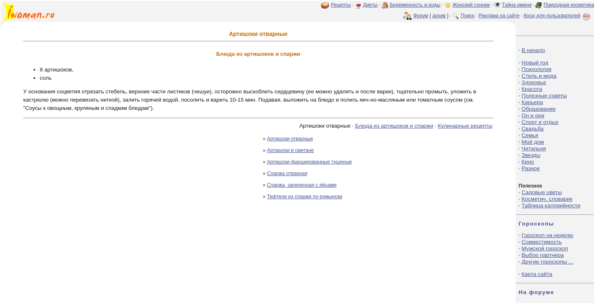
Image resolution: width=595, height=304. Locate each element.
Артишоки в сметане (290, 150)
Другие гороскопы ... (547, 262)
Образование (538, 109)
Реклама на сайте (499, 16)
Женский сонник (471, 5)
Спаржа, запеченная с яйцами (302, 185)
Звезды (530, 155)
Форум (420, 16)
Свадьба (532, 129)
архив (438, 16)
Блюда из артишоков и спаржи (394, 126)
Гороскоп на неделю (547, 235)
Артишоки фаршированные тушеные (309, 162)
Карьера (532, 102)
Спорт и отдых (539, 122)
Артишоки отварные (290, 139)
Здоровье (533, 82)
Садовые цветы (541, 192)
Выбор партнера (542, 255)
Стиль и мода (538, 76)
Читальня (533, 148)
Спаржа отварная (287, 173)
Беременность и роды (415, 5)
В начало (533, 50)
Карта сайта (536, 274)
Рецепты (341, 5)
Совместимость (541, 242)
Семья (529, 135)
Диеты (370, 5)
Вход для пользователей (558, 16)
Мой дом (532, 142)
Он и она (532, 115)
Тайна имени (517, 5)
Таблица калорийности (550, 205)
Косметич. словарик (546, 199)
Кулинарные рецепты (465, 126)
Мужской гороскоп (544, 248)
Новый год (534, 62)
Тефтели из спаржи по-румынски (304, 197)
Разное (530, 168)
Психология (536, 69)
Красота (531, 89)
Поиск (467, 16)
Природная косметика (569, 5)
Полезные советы (544, 96)
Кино (527, 162)
